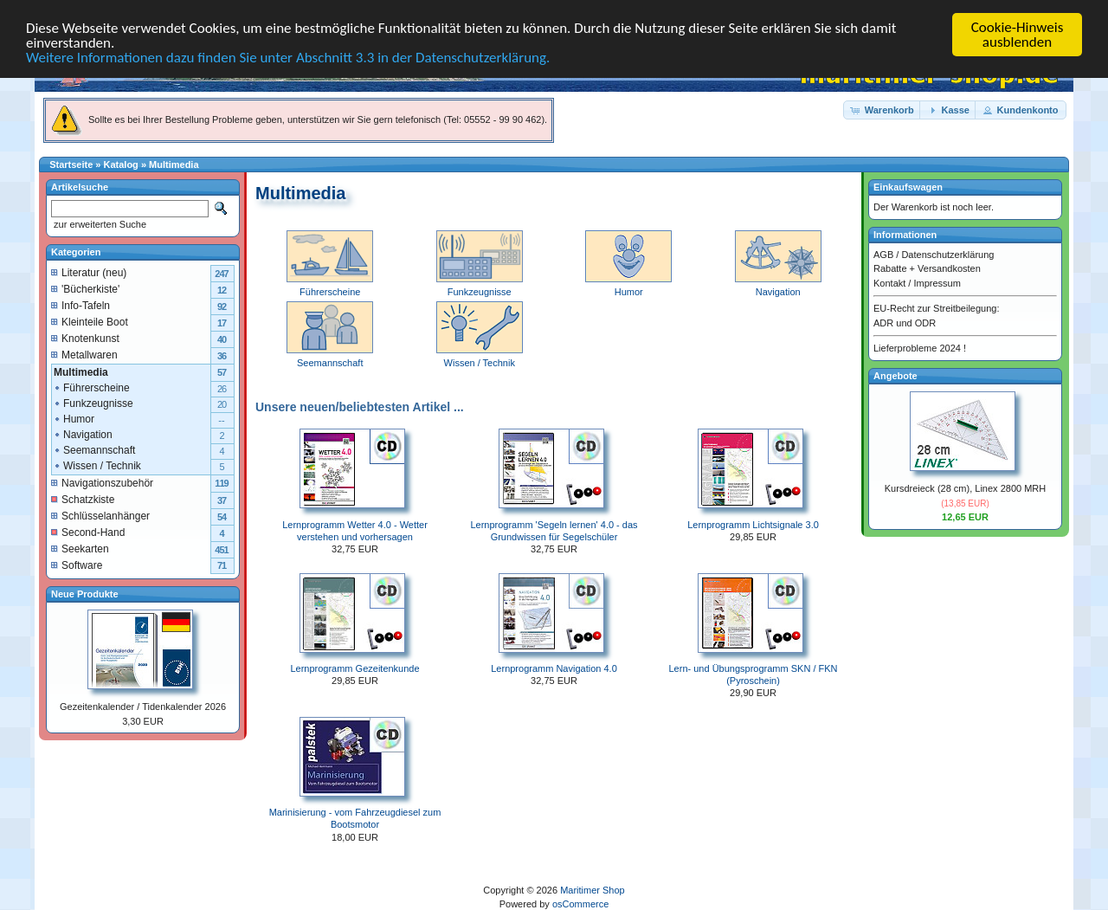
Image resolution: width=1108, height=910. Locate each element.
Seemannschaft (94, 449)
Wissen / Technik (97, 465)
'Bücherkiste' (85, 288)
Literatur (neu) (88, 272)
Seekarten (80, 548)
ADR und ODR (904, 322)
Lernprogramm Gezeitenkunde (354, 668)
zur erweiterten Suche (98, 224)
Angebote (895, 375)
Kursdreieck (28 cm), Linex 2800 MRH (965, 488)
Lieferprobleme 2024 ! (919, 348)
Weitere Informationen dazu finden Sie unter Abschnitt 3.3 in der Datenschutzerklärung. (288, 57)
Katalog (121, 164)
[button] (883, 109)
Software (76, 564)
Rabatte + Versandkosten (927, 268)
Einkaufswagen (908, 187)
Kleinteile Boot (89, 321)
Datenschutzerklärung (947, 253)
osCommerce (580, 904)
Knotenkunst (85, 338)
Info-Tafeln (80, 305)
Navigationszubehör (102, 482)
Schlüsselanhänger (100, 515)
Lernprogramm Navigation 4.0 (554, 668)
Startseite (71, 164)
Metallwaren (84, 354)
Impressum (936, 282)
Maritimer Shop (592, 890)
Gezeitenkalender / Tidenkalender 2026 (143, 706)
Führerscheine (330, 285)
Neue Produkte (85, 593)
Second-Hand (88, 532)
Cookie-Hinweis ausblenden (1017, 34)
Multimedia (173, 164)
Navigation (778, 285)
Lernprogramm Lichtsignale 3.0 (753, 524)
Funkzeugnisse (479, 285)
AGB (883, 253)
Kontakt (889, 282)
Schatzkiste (82, 499)
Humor (628, 285)
